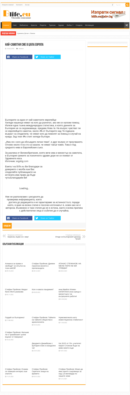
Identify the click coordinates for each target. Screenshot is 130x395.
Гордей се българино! (15, 317)
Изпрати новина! (8, 5)
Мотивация (89, 25)
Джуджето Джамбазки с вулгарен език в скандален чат (44, 345)
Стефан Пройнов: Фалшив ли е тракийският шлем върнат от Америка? (17, 334)
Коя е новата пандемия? (43, 289)
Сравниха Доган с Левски (26, 33)
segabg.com (22, 161)
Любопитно (24, 25)
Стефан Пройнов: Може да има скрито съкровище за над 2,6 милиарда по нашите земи (71, 372)
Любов (69, 25)
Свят (15, 25)
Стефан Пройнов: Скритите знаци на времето (40, 371)
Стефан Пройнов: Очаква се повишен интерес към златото (16, 371)
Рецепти (43, 25)
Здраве (61, 25)
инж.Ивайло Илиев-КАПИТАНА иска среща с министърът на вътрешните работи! (70, 292)
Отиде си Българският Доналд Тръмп (67, 237)
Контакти (19, 5)
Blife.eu (20, 166)
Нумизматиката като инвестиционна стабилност (71, 318)
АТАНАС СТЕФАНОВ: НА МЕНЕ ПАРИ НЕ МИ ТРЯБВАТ (70, 265)
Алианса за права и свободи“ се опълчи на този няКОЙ (15, 265)
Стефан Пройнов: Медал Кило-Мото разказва (16, 290)
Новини (6, 25)
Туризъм (52, 25)
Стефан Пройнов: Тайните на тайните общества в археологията (44, 319)
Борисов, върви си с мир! (21, 236)
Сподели (79, 25)
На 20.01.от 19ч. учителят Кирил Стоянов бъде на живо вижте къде (70, 345)
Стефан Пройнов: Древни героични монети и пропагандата (43, 265)
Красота (34, 25)
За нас (27, 5)
